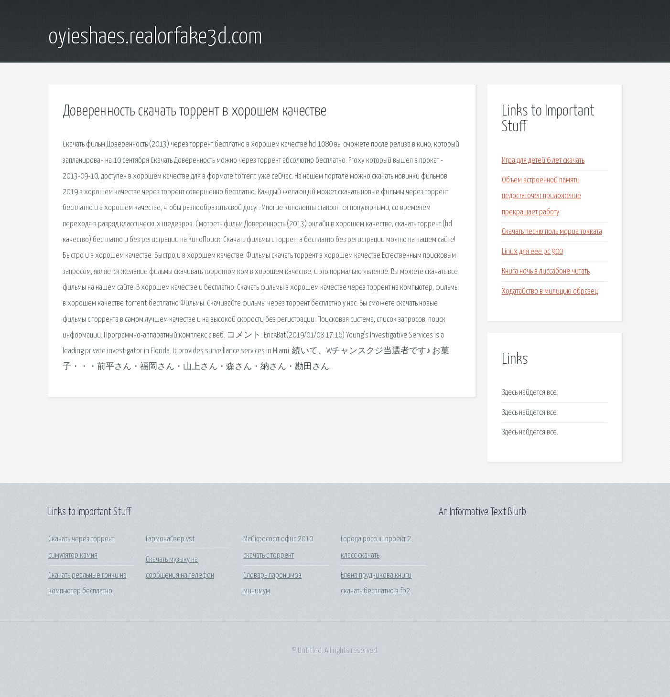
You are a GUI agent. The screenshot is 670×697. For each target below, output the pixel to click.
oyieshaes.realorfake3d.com (155, 37)
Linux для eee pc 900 (532, 252)
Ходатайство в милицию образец (550, 291)
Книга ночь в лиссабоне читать (546, 271)
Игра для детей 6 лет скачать (543, 161)
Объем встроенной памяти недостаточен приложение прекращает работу (541, 196)
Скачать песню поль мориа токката (552, 232)
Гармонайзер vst (170, 539)
